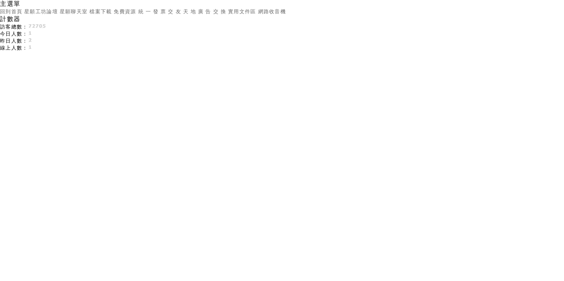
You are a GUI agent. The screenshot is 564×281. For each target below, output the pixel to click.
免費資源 (125, 11)
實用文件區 (242, 11)
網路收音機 (272, 11)
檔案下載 (100, 11)
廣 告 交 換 (212, 11)
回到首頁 (11, 11)
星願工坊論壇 (41, 11)
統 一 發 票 (152, 11)
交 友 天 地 (182, 11)
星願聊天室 (74, 11)
